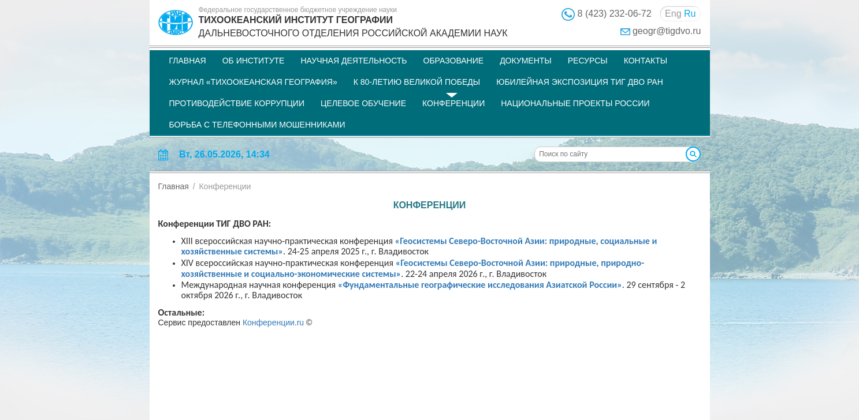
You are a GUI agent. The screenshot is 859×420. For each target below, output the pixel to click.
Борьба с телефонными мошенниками (257, 124)
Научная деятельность (353, 60)
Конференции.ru (273, 322)
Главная (187, 60)
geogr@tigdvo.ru (667, 31)
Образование (453, 60)
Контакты (646, 60)
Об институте (253, 60)
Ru (690, 13)
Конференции (453, 103)
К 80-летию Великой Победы (417, 82)
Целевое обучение (363, 103)
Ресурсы (588, 60)
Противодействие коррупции (236, 103)
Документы (526, 60)
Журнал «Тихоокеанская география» (253, 82)
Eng (673, 13)
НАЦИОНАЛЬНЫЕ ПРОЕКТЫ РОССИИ (575, 103)
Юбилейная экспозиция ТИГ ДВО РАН (579, 82)
